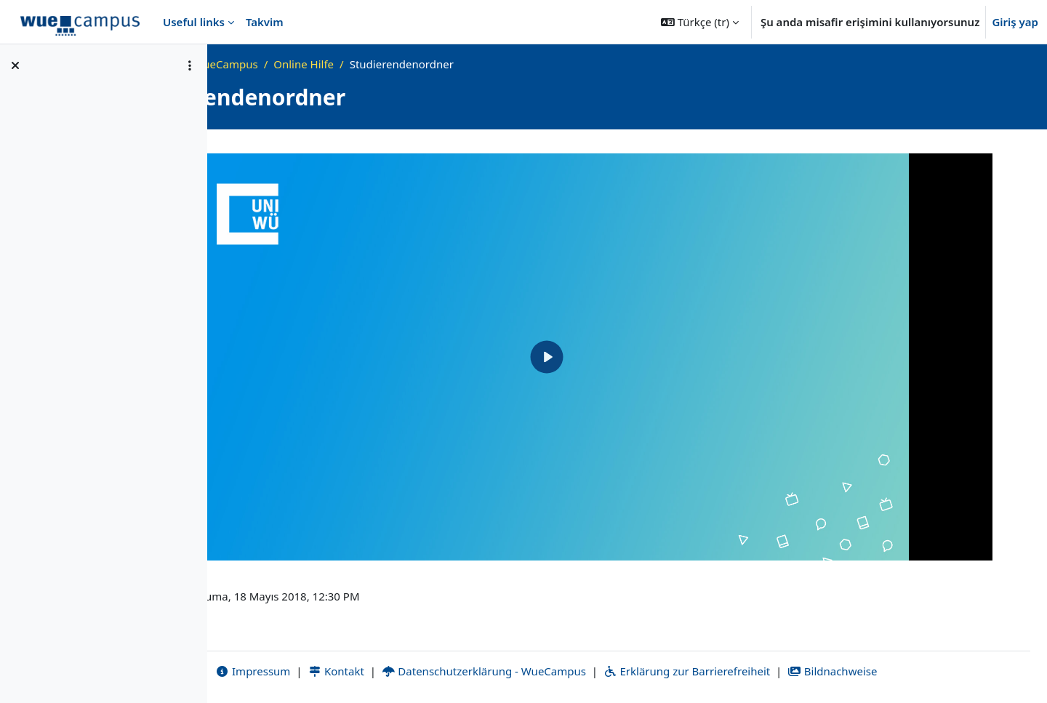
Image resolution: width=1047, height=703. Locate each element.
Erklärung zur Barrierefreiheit (767, 671)
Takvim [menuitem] (265, 22)
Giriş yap (1015, 22)
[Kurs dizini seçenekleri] (189, 65)
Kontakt (416, 671)
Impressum (333, 671)
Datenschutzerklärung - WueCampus (564, 671)
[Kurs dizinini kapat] (15, 65)
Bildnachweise (913, 671)
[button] (699, 22)
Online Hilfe (465, 64)
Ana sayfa (275, 64)
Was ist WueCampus (368, 64)
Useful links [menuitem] (194, 22)
